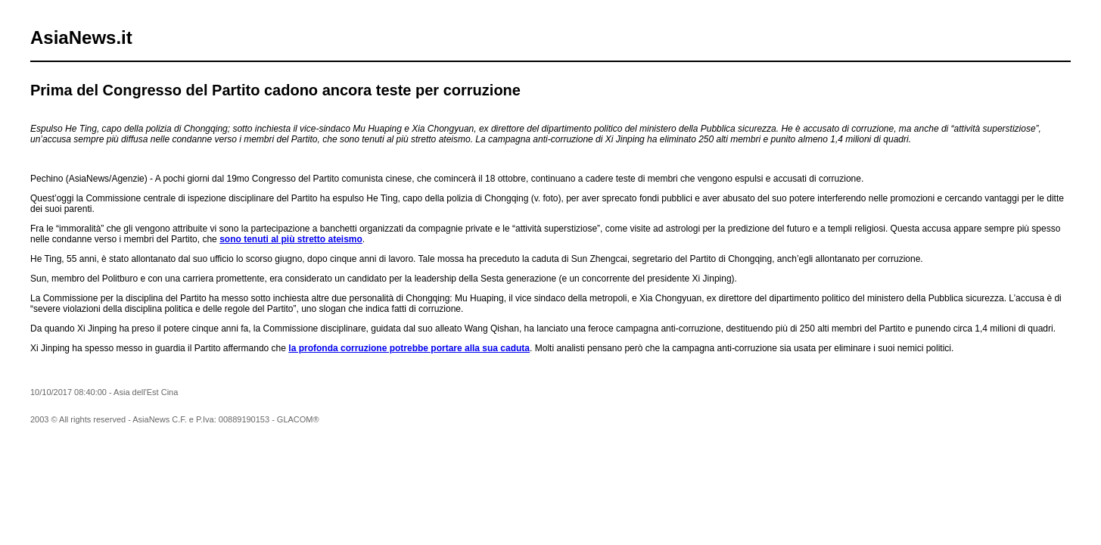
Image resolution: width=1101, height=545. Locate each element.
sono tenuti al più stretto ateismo (290, 239)
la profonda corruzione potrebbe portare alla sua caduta (409, 348)
